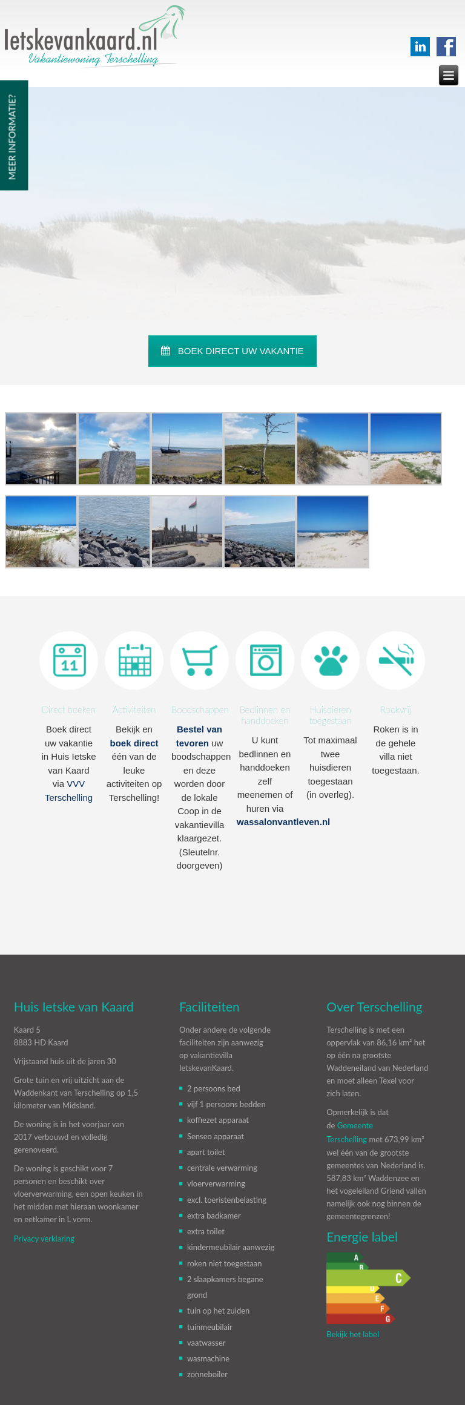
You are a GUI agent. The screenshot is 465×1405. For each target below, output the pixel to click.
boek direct (134, 743)
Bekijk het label (352, 1334)
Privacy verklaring (44, 1238)
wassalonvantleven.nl (283, 822)
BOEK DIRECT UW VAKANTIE (232, 351)
